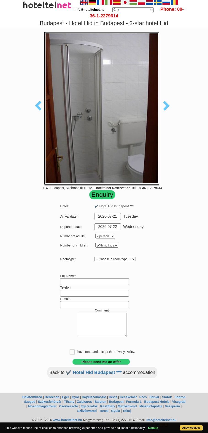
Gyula (115, 411)
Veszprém (172, 406)
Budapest (116, 401)
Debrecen (52, 397)
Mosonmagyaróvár (42, 406)
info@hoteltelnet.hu (161, 420)
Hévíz (113, 397)
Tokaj (127, 411)
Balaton (100, 401)
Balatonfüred (32, 397)
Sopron (180, 397)
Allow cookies (191, 427)
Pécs (143, 397)
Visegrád (179, 401)
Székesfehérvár (50, 401)
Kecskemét (128, 397)
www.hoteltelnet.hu (67, 420)
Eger (65, 397)
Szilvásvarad (87, 411)
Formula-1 (134, 401)
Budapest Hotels (156, 401)
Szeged (29, 401)
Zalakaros (84, 401)
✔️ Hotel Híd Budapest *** (94, 372)
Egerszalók (89, 406)
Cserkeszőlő (68, 406)
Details (153, 428)
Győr (75, 397)
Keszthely (107, 406)
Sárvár (154, 397)
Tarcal (103, 411)
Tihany (69, 401)
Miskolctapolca (150, 406)
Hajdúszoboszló (94, 397)
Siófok (167, 397)
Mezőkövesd (127, 406)
